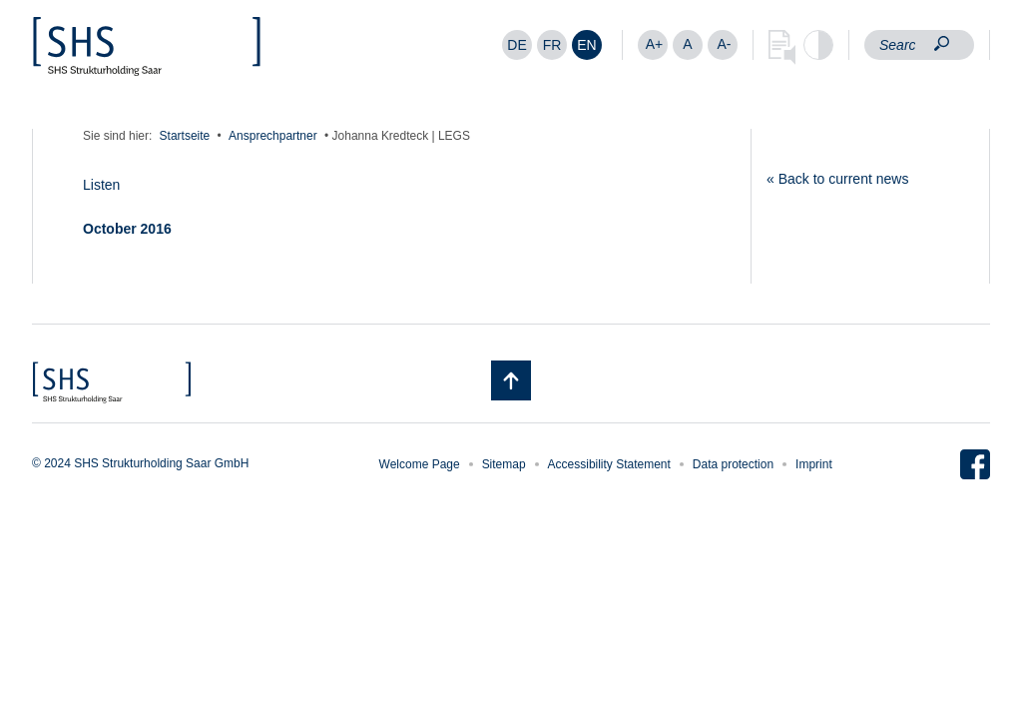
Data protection (733, 464)
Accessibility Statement (609, 464)
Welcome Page (419, 464)
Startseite (185, 136)
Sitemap (504, 464)
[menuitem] (517, 45)
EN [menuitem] (586, 45)
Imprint (813, 464)
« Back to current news (837, 179)
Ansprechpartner (273, 136)
